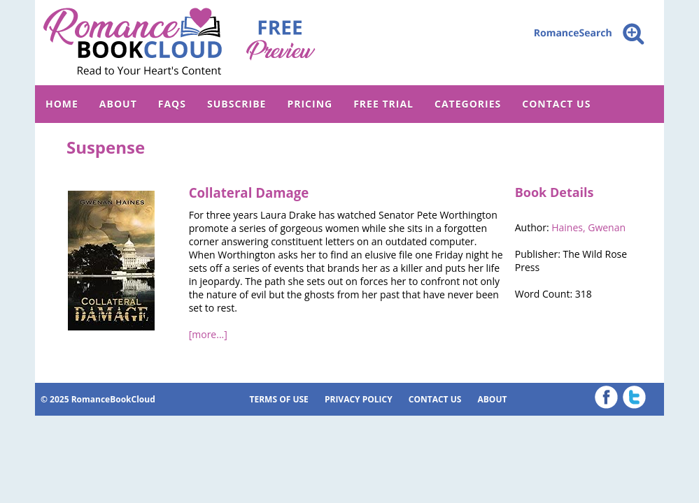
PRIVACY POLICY (359, 399)
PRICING (309, 103)
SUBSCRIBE (236, 103)
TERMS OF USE (279, 399)
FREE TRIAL (383, 103)
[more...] (208, 334)
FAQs (172, 103)
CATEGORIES (468, 103)
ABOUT (118, 103)
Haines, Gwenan (588, 227)
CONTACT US (556, 103)
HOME (61, 103)
